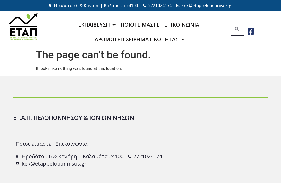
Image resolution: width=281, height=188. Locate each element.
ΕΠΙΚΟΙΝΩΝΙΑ (181, 24)
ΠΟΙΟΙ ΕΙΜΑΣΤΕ (140, 24)
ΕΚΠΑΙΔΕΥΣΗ (97, 25)
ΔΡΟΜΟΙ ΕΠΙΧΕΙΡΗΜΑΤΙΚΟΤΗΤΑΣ (140, 39)
